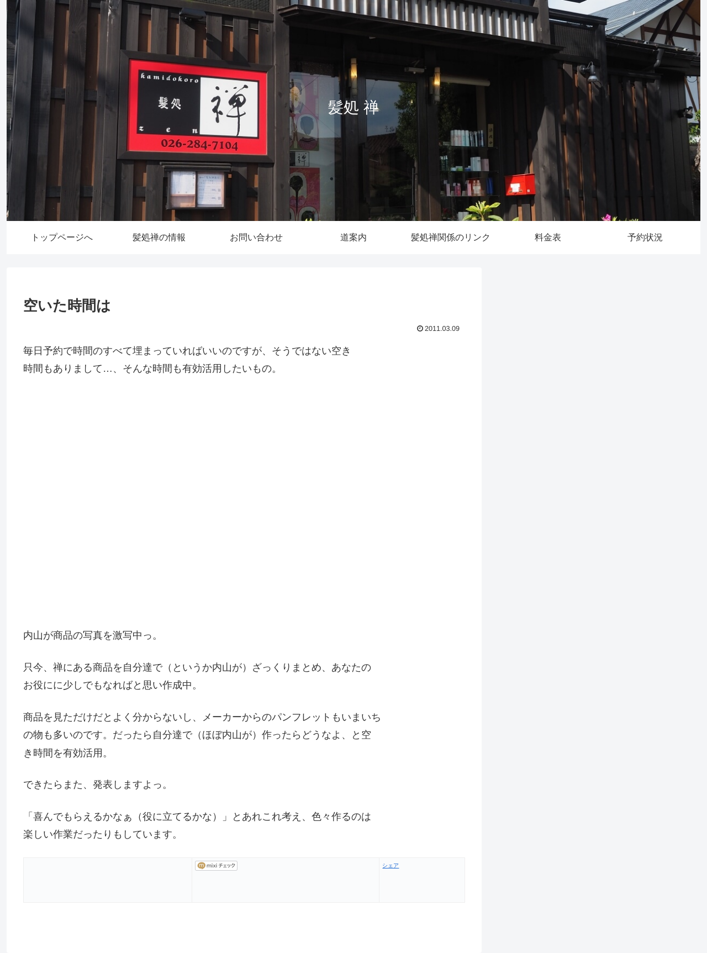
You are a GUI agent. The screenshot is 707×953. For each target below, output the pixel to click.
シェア (390, 865)
